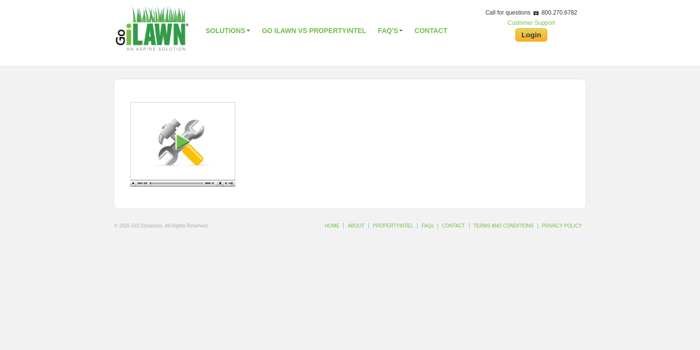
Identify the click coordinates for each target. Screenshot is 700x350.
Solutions (228, 31)
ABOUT (356, 225)
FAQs (427, 225)
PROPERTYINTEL (393, 225)
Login (532, 35)
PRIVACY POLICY (562, 225)
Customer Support (531, 22)
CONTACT (453, 225)
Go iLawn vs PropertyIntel (314, 31)
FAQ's (390, 31)
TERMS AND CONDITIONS (503, 225)
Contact (431, 31)
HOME (332, 225)
